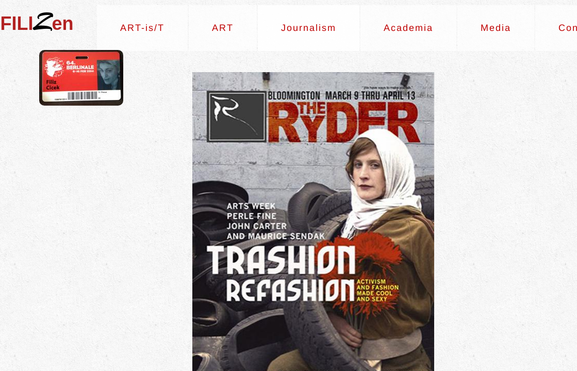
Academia (408, 28)
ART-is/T (142, 28)
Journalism (308, 28)
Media (496, 28)
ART (223, 28)
